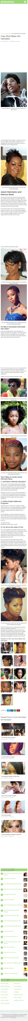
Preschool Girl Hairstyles (10, 878)
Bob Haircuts (17, 983)
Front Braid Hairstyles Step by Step (12, 920)
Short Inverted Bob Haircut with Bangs (13, 905)
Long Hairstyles (4, 994)
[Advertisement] (14, 19)
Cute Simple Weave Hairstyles (8, 737)
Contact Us (7, 1011)
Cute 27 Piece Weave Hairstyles (8, 795)
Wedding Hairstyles (18, 1000)
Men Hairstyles (17, 997)
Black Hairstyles (5, 983)
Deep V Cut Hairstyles (9, 899)
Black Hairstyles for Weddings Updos (13, 963)
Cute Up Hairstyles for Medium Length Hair (11, 834)
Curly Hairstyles (18, 986)
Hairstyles (16, 992)
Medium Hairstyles (18, 994)
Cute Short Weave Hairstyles (8, 757)
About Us (22, 1011)
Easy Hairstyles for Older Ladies (11, 915)
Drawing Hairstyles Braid (10, 894)
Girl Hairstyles (4, 992)
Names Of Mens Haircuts (10, 952)
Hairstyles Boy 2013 (8, 931)
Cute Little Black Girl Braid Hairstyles (13, 884)
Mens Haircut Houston (9, 947)
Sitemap (2, 1011)
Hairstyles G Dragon (8, 968)
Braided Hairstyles (5, 986)
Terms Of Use (17, 1011)
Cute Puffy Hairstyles (6, 815)
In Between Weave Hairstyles (11, 973)
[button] (25, 2)
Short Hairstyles (4, 1000)
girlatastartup (7, 1)
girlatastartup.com (20, 628)
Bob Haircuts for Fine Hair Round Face (13, 889)
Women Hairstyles (5, 1003)
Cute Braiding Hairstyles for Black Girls (10, 776)
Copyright (12, 1011)
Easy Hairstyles (17, 989)
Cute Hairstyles (5, 41)
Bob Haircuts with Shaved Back (11, 957)
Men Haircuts (4, 997)
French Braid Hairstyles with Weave (12, 926)
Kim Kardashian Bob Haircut (11, 936)
